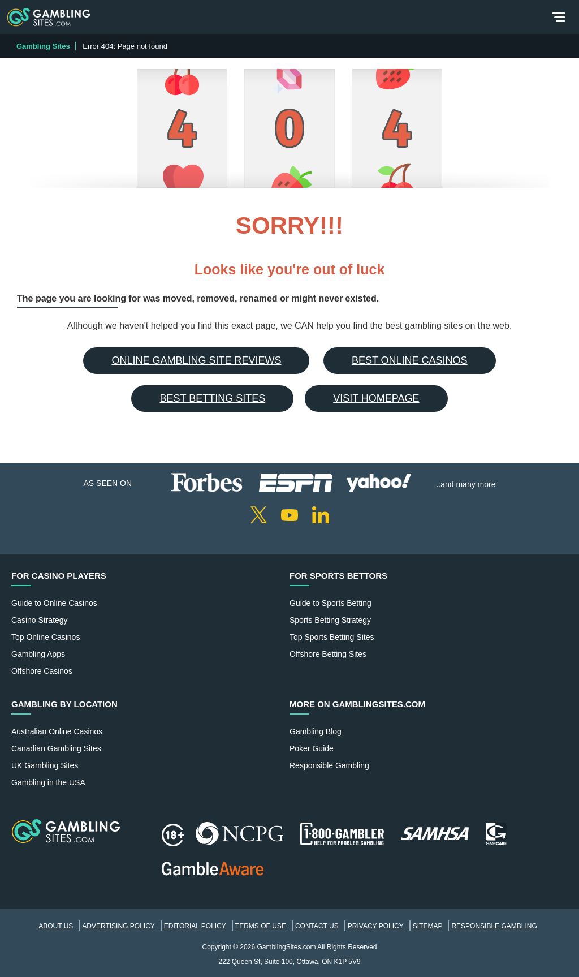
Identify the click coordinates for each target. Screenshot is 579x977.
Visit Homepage (376, 398)
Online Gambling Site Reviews (196, 360)
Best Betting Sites (212, 398)
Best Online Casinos (410, 360)
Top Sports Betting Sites (332, 637)
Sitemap (428, 926)
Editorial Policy (195, 926)
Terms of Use (260, 926)
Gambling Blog (316, 731)
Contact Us (317, 926)
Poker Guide (312, 748)
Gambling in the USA (48, 782)
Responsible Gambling (329, 765)
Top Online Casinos (45, 637)
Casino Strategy (39, 620)
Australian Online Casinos (56, 731)
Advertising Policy (118, 926)
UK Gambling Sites (44, 765)
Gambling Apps (38, 653)
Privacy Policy (376, 926)
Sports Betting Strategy (330, 620)
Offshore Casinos (41, 670)
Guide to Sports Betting (330, 603)
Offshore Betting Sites (328, 653)
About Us (55, 926)
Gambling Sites (43, 46)
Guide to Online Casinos (54, 603)
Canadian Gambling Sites (56, 748)
